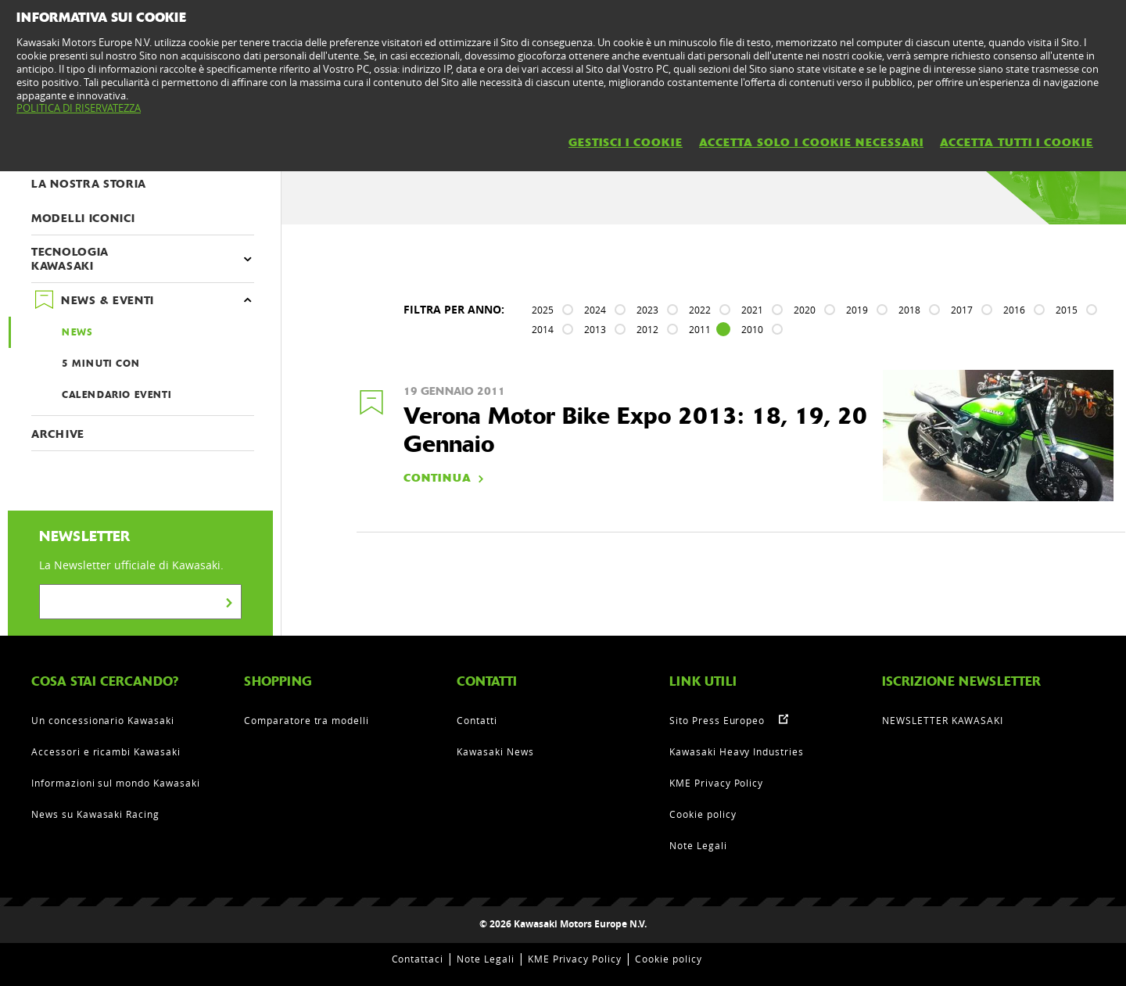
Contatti (477, 720)
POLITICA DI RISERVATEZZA (78, 108)
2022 (700, 309)
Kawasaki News (495, 751)
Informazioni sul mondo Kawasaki (115, 782)
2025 (543, 309)
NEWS (77, 332)
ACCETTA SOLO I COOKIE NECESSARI (811, 142)
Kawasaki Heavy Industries (736, 751)
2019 (857, 309)
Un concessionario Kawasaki (102, 720)
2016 (1014, 309)
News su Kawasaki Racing (95, 814)
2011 (700, 329)
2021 (752, 309)
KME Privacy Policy (716, 782)
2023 (647, 309)
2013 (595, 329)
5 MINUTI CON (100, 363)
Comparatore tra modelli (306, 720)
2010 (752, 329)
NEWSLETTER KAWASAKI (942, 720)
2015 (1067, 309)
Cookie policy (702, 814)
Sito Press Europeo (717, 720)
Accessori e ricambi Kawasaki (106, 751)
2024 (595, 309)
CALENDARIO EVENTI (116, 395)
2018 (909, 309)
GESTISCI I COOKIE (625, 142)
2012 (647, 329)
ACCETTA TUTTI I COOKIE (1016, 142)
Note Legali (698, 845)
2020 (805, 309)
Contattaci (418, 958)
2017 (962, 309)
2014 (543, 329)
